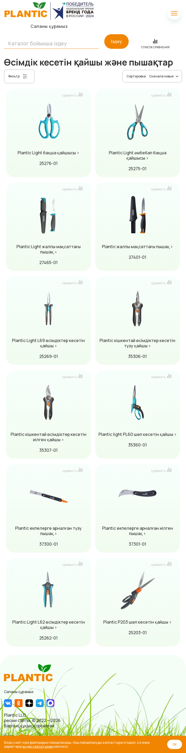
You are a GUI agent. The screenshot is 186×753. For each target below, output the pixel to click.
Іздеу (116, 41)
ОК (174, 744)
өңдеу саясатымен (38, 746)
